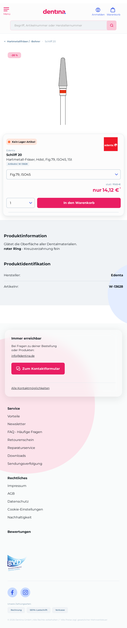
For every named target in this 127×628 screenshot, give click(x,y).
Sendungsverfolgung (25, 464)
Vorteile (14, 416)
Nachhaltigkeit (20, 517)
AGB (11, 493)
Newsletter (17, 424)
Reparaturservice (21, 448)
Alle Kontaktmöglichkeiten (30, 388)
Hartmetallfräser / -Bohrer (23, 41)
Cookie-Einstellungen (25, 509)
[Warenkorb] (115, 13)
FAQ (11, 432)
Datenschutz (18, 501)
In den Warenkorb (79, 203)
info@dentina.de (22, 356)
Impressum (17, 486)
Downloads (17, 456)
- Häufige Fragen (28, 432)
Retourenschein (21, 440)
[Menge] (20, 203)
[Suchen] (111, 25)
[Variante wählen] (63, 174)
